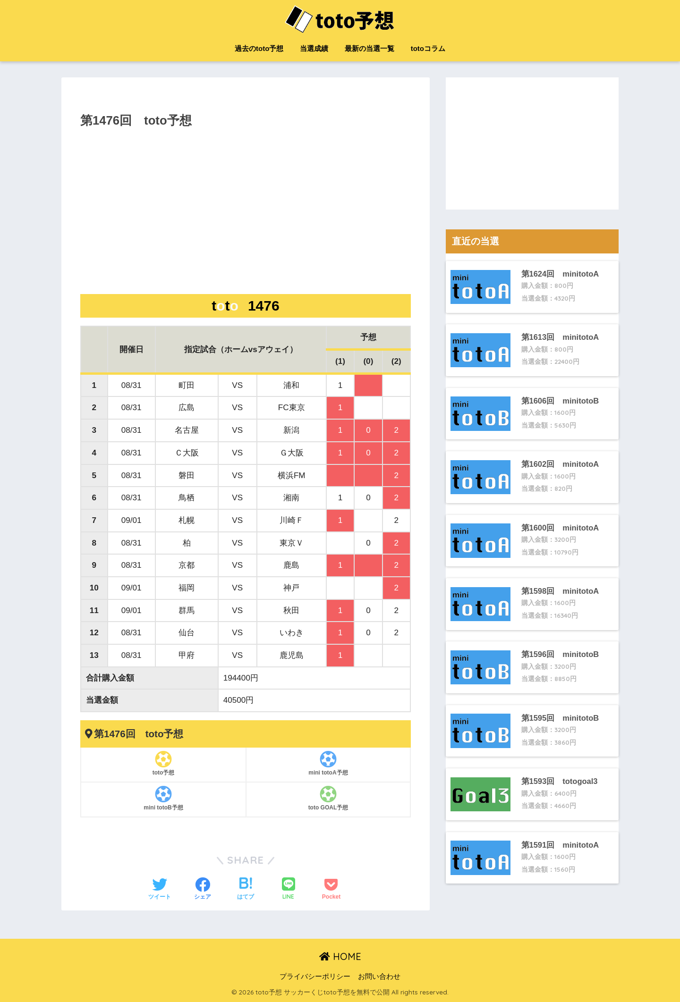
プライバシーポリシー (315, 976)
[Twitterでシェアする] (159, 889)
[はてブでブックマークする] (245, 889)
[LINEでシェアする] (288, 889)
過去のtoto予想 (259, 48)
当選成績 (314, 48)
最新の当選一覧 (369, 48)
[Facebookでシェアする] (202, 889)
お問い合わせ (379, 976)
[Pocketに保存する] (331, 889)
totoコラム (428, 48)
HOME (340, 956)
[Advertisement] (245, 220)
